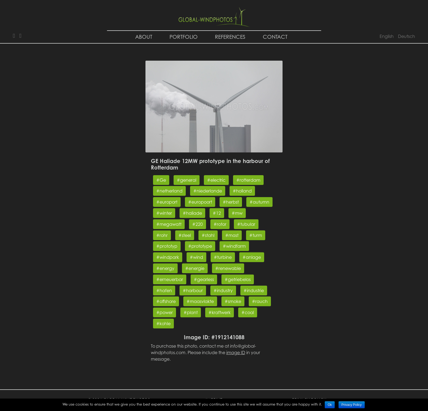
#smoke (233, 301)
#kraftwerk (219, 312)
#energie (194, 268)
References (230, 37)
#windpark (167, 257)
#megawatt (168, 224)
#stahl (208, 235)
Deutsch (406, 36)
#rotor (220, 224)
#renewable (228, 268)
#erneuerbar (169, 279)
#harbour (193, 290)
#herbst (231, 202)
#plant (191, 312)
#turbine (223, 257)
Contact (275, 37)
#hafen (164, 290)
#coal (247, 312)
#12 (217, 213)
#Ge (161, 180)
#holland (242, 191)
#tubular (246, 224)
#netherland (169, 191)
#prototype (200, 246)
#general (186, 180)
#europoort (200, 202)
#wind (196, 257)
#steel (184, 235)
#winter (164, 213)
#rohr (162, 235)
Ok (330, 405)
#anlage (252, 257)
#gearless (204, 279)
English (387, 36)
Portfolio (184, 37)
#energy (165, 268)
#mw (237, 213)
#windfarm (234, 246)
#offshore (166, 301)
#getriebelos (238, 279)
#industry (223, 290)
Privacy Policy (351, 405)
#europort (166, 202)
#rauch (260, 301)
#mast (231, 235)
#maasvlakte (200, 301)
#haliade (192, 213)
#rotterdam (248, 180)
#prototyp (166, 246)
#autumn (259, 202)
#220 (197, 224)
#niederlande (207, 191)
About (143, 37)
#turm (255, 235)
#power (164, 312)
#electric (216, 180)
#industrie (254, 290)
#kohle (163, 323)
